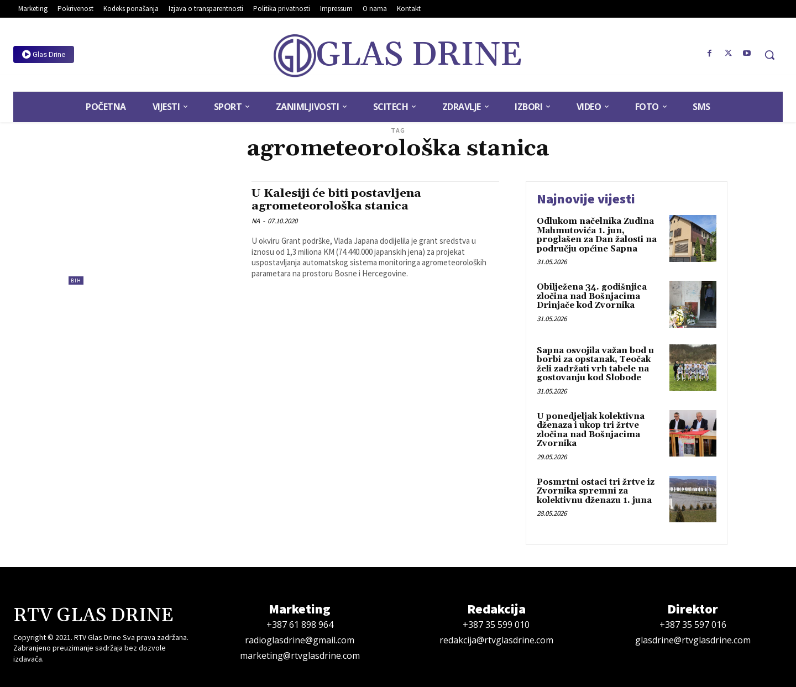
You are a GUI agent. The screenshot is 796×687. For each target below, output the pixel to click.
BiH (76, 280)
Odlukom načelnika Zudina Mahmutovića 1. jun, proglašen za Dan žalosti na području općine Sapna (597, 235)
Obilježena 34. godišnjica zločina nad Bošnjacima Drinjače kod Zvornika (592, 296)
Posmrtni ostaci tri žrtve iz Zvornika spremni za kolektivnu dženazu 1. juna (595, 491)
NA (256, 220)
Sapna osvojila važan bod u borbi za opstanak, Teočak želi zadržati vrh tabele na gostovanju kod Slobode (595, 364)
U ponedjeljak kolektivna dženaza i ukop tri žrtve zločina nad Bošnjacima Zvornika (591, 430)
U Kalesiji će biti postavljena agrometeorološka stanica (337, 199)
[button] (769, 54)
